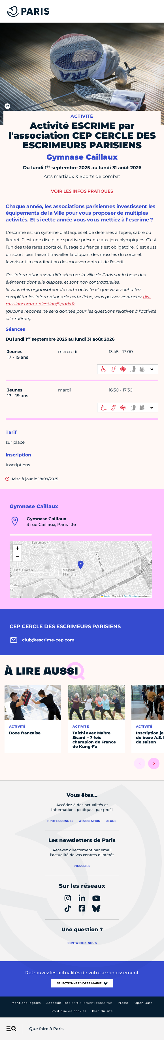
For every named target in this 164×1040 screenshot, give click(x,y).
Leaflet (105, 596)
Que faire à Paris (46, 1028)
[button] (81, 564)
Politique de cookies (69, 1011)
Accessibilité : (79, 1003)
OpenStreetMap (131, 596)
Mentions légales (26, 1003)
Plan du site (102, 1011)
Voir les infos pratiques (82, 191)
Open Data (144, 1003)
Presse (123, 1003)
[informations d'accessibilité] (127, 369)
